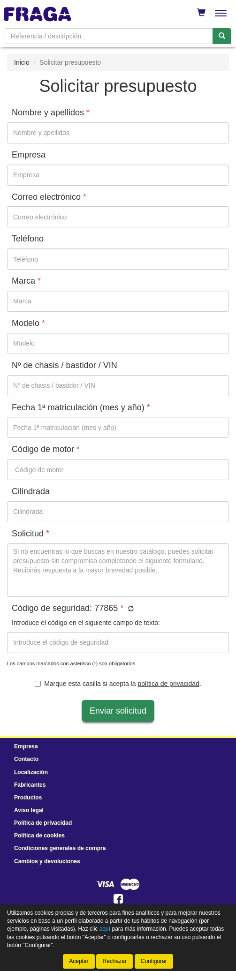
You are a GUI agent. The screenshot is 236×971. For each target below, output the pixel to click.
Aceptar (78, 961)
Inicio (22, 62)
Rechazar (114, 961)
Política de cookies (39, 835)
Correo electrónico (49, 197)
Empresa (29, 155)
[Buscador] (109, 36)
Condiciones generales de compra (60, 848)
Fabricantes (30, 785)
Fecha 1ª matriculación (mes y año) (81, 407)
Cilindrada (31, 491)
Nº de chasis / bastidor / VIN (64, 365)
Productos (28, 797)
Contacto (26, 759)
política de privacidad (168, 683)
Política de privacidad (43, 823)
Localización (31, 772)
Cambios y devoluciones (47, 861)
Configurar (154, 961)
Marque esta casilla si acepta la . (118, 683)
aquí (104, 929)
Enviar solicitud (118, 710)
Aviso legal (29, 810)
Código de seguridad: (73, 608)
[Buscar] (222, 36)
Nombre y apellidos (51, 112)
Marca (26, 281)
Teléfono (28, 238)
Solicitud (30, 533)
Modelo (28, 323)
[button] (130, 609)
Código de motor (46, 449)
